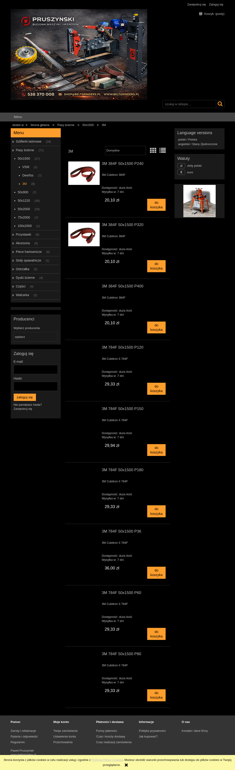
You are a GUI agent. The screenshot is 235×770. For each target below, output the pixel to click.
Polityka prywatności (152, 730)
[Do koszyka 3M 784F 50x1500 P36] (156, 573)
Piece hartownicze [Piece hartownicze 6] (29, 252)
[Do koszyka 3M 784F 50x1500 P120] (156, 389)
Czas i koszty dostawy (110, 736)
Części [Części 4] (20, 286)
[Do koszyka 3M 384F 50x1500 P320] (156, 266)
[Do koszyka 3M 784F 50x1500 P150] (156, 450)
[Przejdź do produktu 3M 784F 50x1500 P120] (84, 348)
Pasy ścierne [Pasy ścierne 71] (25, 150)
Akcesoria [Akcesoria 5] (23, 243)
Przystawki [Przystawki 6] (23, 234)
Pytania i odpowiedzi (24, 736)
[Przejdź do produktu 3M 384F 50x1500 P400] (84, 287)
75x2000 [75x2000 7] (24, 217)
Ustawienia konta (64, 736)
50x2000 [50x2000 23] (24, 209)
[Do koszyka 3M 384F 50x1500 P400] (156, 328)
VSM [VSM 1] (25, 167)
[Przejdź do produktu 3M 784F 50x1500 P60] (84, 594)
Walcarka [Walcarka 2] (22, 295)
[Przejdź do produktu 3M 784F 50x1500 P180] (84, 471)
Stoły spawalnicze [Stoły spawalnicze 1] (28, 260)
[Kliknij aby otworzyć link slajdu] (197, 201)
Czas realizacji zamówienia (114, 742)
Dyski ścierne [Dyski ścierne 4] (25, 277)
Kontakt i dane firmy (195, 730)
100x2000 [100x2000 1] (25, 226)
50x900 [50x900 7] (23, 192)
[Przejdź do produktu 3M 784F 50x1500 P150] (84, 410)
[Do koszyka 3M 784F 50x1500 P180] (156, 511)
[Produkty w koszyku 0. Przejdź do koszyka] (212, 13)
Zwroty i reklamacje (23, 730)
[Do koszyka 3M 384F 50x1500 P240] (156, 205)
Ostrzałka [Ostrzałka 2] (22, 269)
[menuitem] (18, 117)
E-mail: (19, 361)
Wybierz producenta (27, 328)
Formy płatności (106, 730)
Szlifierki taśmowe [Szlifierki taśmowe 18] (28, 141)
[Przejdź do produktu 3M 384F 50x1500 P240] (84, 173)
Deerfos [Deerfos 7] (27, 175)
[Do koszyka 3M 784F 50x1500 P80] (156, 695)
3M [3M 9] (24, 184)
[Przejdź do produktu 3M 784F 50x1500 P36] (84, 532)
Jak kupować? (148, 736)
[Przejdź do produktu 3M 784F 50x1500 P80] (84, 655)
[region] (199, 201)
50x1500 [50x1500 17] (24, 158)
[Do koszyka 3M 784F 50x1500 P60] (156, 634)
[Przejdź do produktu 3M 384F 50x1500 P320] (84, 234)
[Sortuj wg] (125, 150)
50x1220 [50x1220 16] (24, 200)
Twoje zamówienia (65, 730)
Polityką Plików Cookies (107, 760)
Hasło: (18, 378)
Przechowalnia (63, 742)
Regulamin (18, 742)
